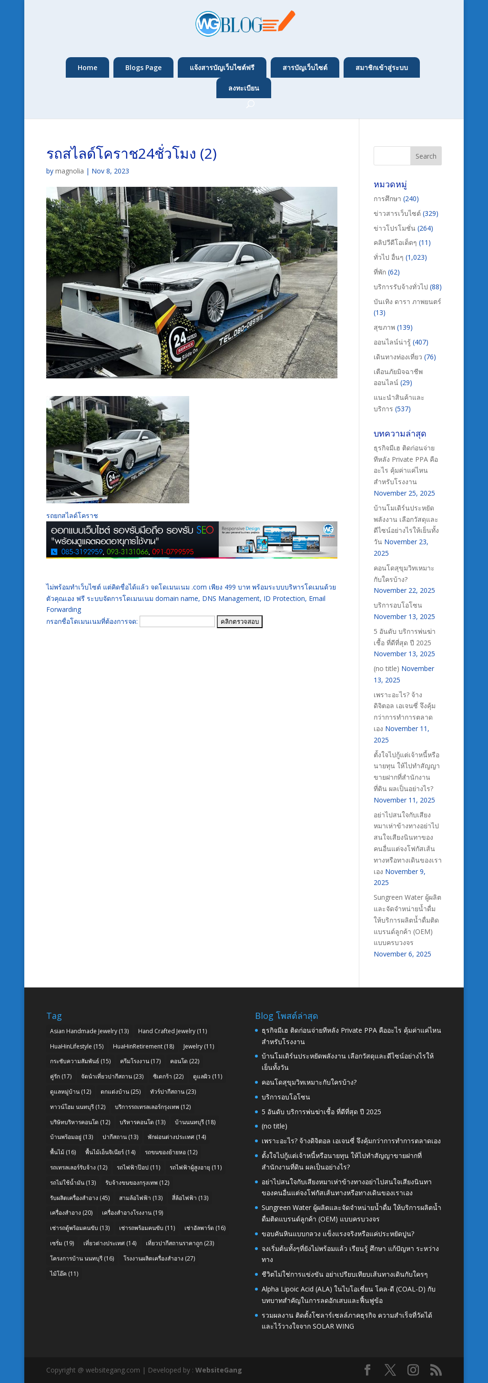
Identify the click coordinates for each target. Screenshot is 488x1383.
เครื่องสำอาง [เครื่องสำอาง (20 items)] (71, 1213)
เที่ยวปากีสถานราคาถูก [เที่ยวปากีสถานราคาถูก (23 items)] (180, 1243)
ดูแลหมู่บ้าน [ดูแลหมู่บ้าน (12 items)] (70, 1092)
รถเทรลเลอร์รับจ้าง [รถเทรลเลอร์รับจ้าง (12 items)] (78, 1167)
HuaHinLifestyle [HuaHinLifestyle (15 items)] (76, 1046)
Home (87, 67)
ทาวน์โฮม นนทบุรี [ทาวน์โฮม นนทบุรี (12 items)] (77, 1107)
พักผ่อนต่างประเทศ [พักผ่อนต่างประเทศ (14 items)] (177, 1137)
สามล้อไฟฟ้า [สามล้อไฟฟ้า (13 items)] (141, 1198)
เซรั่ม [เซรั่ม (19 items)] (62, 1243)
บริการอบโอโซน (398, 605)
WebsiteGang (218, 1369)
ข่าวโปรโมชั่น (395, 228)
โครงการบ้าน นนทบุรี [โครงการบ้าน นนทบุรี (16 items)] (82, 1258)
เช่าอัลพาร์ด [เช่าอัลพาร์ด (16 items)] (204, 1228)
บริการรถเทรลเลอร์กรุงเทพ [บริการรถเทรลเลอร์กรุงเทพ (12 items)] (153, 1107)
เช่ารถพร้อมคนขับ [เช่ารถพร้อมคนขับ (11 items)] (147, 1228)
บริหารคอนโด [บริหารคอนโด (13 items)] (142, 1122)
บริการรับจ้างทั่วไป (401, 286)
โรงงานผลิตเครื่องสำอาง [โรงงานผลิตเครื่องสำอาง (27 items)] (159, 1258)
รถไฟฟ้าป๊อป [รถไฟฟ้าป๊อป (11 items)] (138, 1167)
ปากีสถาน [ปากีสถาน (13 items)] (120, 1137)
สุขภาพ (384, 327)
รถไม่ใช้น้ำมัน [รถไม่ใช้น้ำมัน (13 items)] (73, 1183)
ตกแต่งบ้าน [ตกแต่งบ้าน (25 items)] (121, 1092)
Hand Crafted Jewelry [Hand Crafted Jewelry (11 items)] (172, 1031)
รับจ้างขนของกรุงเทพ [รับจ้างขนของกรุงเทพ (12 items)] (137, 1183)
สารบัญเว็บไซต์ (305, 67)
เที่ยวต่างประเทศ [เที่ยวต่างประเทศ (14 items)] (109, 1243)
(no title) (386, 668)
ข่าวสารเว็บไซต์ (397, 213)
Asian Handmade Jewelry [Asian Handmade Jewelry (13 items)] (89, 1031)
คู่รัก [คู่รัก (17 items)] (60, 1076)
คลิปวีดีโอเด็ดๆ (395, 242)
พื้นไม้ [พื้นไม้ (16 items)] (63, 1152)
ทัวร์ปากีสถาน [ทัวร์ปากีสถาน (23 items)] (173, 1092)
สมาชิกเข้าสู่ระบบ (382, 67)
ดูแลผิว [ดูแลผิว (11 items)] (207, 1076)
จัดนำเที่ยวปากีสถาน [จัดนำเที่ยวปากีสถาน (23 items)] (112, 1076)
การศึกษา (387, 198)
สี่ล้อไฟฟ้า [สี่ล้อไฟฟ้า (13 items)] (190, 1198)
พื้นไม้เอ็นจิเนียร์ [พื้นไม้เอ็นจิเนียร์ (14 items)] (110, 1152)
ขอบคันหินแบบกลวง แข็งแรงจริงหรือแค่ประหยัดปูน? (338, 1233)
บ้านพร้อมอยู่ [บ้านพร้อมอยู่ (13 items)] (71, 1137)
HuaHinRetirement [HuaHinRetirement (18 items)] (143, 1046)
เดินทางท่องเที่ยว (398, 356)
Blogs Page (143, 67)
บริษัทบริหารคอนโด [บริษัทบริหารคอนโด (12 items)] (80, 1122)
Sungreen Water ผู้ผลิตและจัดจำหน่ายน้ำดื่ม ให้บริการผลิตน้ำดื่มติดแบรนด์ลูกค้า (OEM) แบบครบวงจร (407, 920)
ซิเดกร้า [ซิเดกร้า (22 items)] (168, 1076)
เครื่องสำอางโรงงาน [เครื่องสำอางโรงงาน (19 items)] (132, 1213)
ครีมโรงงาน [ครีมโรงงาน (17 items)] (140, 1061)
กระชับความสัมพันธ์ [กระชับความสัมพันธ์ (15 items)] (80, 1061)
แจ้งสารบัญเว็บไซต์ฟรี (222, 67)
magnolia (69, 170)
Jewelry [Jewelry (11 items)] (198, 1046)
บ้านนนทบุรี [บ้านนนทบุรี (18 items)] (195, 1122)
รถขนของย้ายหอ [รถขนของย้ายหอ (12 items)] (171, 1152)
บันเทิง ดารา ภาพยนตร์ (407, 301)
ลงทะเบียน (243, 87)
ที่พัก (380, 271)
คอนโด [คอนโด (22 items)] (184, 1061)
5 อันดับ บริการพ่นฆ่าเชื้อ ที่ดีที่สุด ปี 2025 (321, 1111)
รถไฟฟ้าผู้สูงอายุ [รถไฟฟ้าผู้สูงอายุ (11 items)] (196, 1167)
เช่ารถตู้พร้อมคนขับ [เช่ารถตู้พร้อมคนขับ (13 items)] (80, 1228)
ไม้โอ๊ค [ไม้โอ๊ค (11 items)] (64, 1274)
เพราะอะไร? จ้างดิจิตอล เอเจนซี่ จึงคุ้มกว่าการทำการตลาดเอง (351, 1140)
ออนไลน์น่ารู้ (392, 341)
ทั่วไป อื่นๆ (389, 257)
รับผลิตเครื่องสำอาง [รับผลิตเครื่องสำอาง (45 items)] (80, 1198)
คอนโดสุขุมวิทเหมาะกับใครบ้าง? (309, 1082)
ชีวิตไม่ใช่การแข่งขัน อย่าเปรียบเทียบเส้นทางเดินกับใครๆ (345, 1274)
